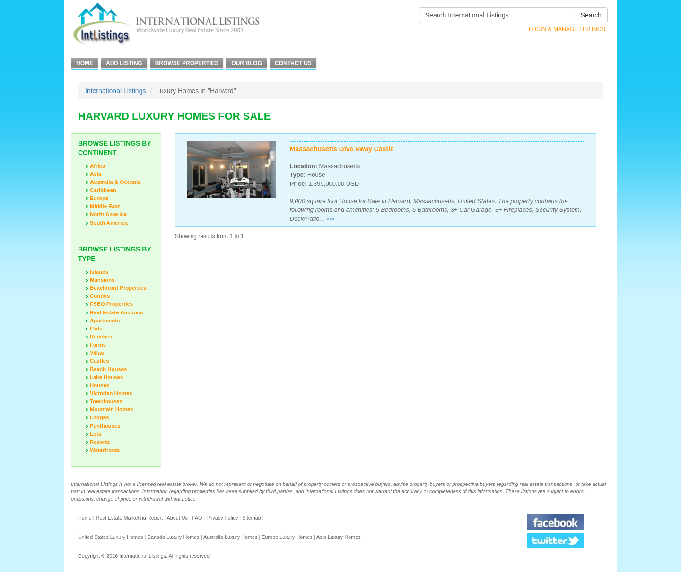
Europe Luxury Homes (287, 537)
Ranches (101, 336)
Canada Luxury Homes (173, 537)
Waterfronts (105, 450)
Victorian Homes (111, 393)
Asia (95, 174)
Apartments (105, 320)
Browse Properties (187, 63)
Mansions (102, 280)
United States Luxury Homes (110, 537)
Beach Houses (108, 369)
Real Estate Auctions (116, 312)
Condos (100, 296)
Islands (99, 272)
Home (84, 63)
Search (591, 15)
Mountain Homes (111, 409)
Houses (99, 385)
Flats (96, 328)
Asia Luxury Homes (338, 537)
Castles (99, 361)
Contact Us (293, 63)
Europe (99, 198)
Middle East (105, 206)
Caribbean (103, 190)
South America (109, 222)
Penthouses (105, 426)
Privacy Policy (222, 517)
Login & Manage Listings (567, 29)
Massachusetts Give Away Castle (342, 149)
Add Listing (124, 63)
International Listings (115, 91)
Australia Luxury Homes (230, 537)
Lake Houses (106, 377)
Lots (95, 434)
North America (108, 214)
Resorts (100, 442)
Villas (97, 352)
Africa (97, 166)
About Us (176, 517)
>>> (330, 219)
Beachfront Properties (118, 288)
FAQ (197, 517)
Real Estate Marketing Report (129, 517)
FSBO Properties (111, 304)
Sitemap (251, 517)
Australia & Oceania (115, 182)
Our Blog (246, 63)
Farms (98, 344)
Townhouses (106, 401)
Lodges (99, 417)
